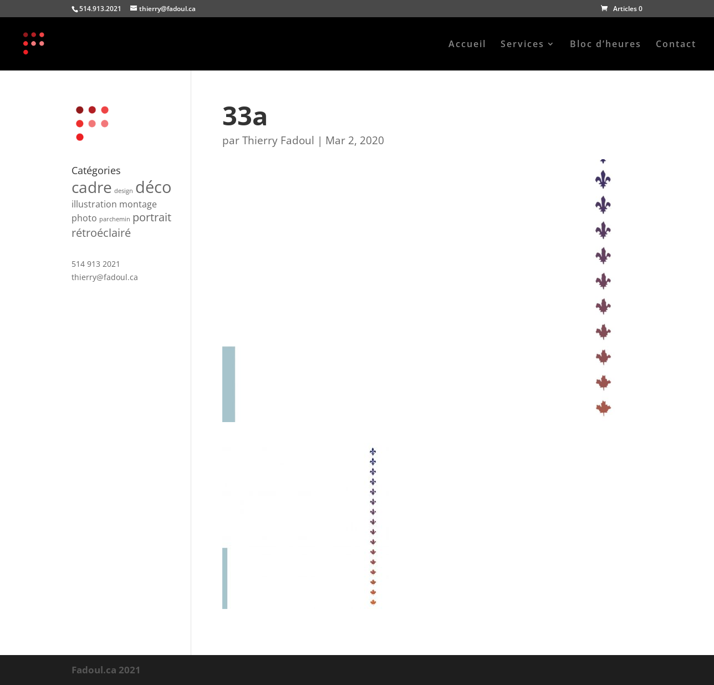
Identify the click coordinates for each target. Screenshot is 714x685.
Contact (676, 45)
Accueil (467, 45)
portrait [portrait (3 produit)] (151, 217)
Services (522, 45)
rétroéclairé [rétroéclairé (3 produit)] (101, 232)
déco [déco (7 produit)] (153, 187)
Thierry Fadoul (278, 140)
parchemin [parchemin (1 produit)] (114, 219)
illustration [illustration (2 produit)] (94, 204)
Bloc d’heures (605, 45)
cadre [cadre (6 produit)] (92, 186)
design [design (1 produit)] (123, 191)
